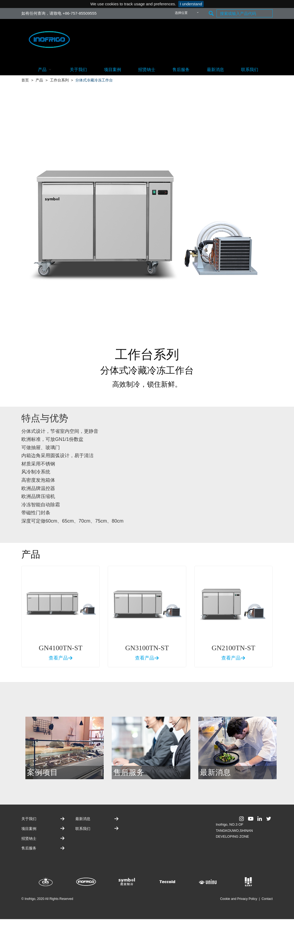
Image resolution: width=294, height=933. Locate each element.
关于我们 (78, 69)
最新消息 (215, 69)
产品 (45, 69)
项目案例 (112, 69)
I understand (191, 4)
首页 (25, 80)
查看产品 (61, 658)
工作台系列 (59, 80)
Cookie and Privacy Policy (238, 899)
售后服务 (180, 69)
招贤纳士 (146, 69)
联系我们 (249, 69)
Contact (267, 899)
